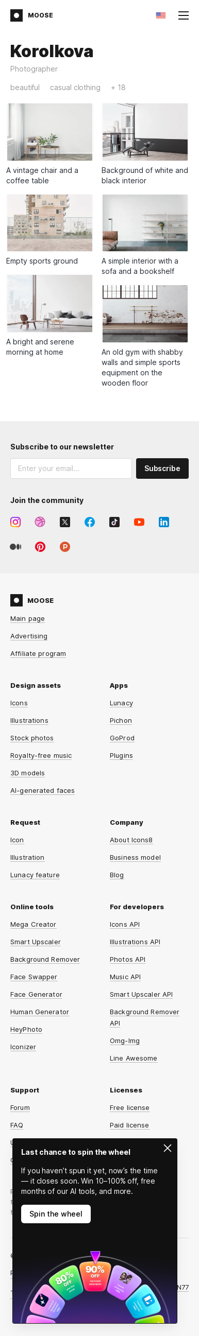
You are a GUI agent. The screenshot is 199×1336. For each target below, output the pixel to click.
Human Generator (39, 1012)
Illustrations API (135, 942)
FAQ (16, 1125)
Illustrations (29, 720)
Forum (20, 1107)
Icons (19, 703)
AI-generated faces (42, 790)
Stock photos (32, 738)
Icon (17, 840)
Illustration (27, 857)
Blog (117, 875)
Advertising (28, 636)
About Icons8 (131, 840)
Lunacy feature (35, 875)
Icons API (125, 924)
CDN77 (178, 1287)
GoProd (122, 738)
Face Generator (36, 994)
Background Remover (45, 959)
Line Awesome (134, 1058)
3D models (27, 773)
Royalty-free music (41, 755)
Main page (27, 618)
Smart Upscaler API (141, 994)
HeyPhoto (26, 1029)
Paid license (130, 1125)
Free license (130, 1107)
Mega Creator (33, 924)
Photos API (127, 959)
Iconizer (23, 1047)
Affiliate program (38, 653)
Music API (125, 977)
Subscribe (162, 468)
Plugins (121, 755)
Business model (135, 857)
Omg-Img (125, 1040)
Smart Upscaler (35, 942)
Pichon (121, 720)
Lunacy (121, 703)
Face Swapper (34, 977)
